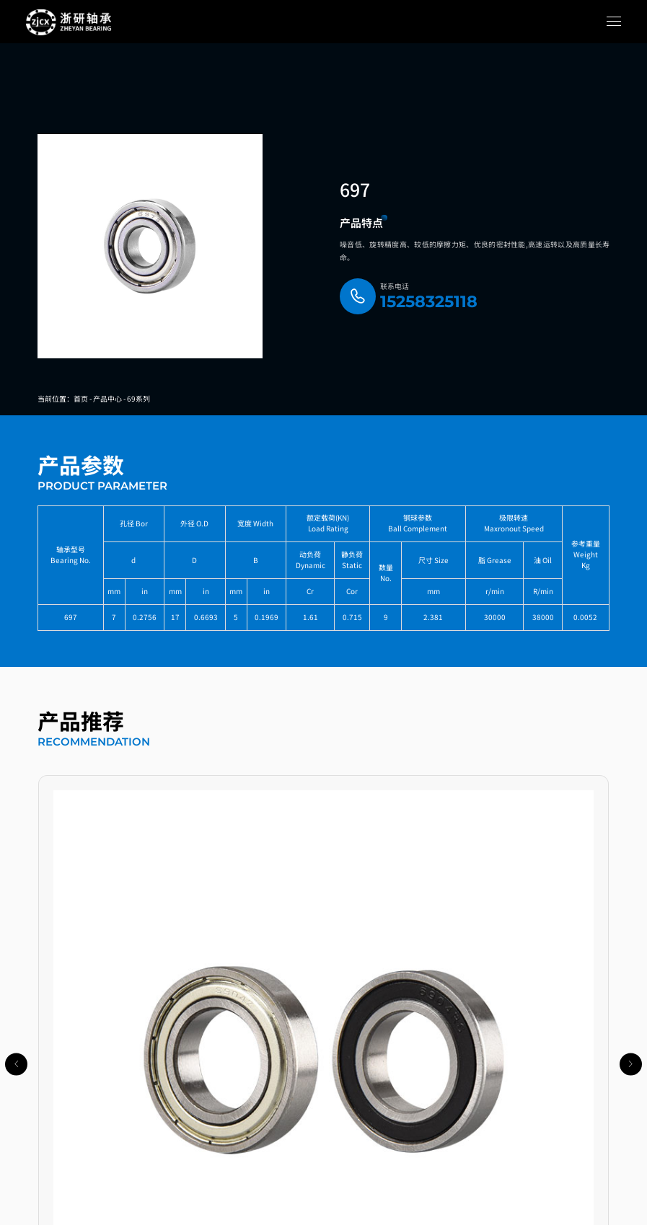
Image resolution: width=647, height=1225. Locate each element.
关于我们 (46, 1183)
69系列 (138, 398)
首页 (81, 398)
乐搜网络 (405, 1213)
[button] (257, 1019)
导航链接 (46, 1073)
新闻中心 (46, 1146)
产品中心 (107, 398)
